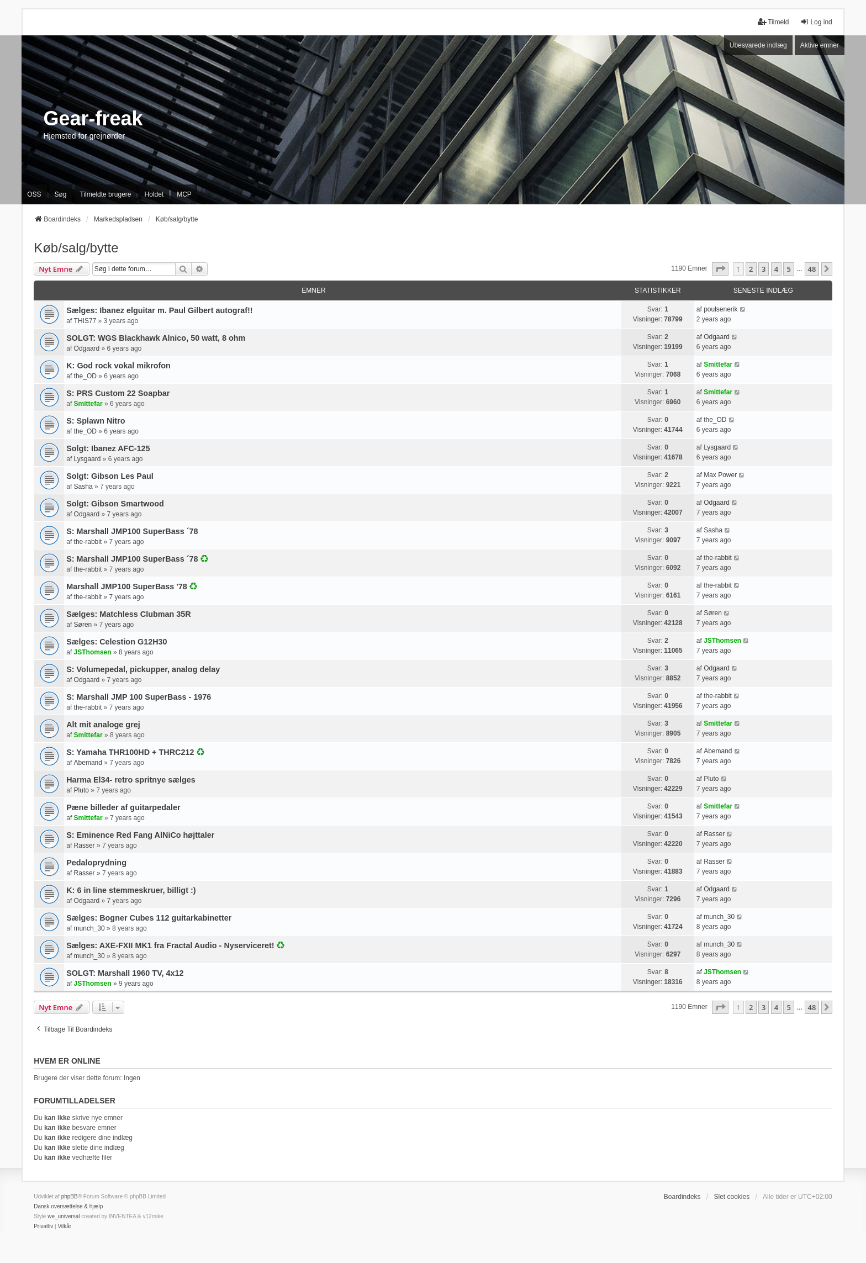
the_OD (85, 376)
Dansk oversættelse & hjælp (68, 1206)
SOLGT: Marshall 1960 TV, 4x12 (124, 973)
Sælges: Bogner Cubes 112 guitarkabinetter (148, 917)
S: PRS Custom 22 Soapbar (118, 393)
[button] (720, 269)
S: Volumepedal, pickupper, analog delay (143, 669)
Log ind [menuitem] (816, 22)
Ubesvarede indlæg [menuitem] (758, 45)
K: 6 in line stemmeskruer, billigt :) (131, 890)
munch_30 (89, 928)
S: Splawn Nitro (95, 420)
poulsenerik (720, 309)
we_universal (63, 1216)
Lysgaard (87, 459)
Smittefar (718, 364)
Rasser (84, 845)
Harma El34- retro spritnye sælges (131, 779)
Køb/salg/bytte (76, 247)
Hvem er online (67, 1060)
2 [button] (751, 269)
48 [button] (812, 269)
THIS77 (85, 321)
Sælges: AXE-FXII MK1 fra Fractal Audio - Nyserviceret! (170, 945)
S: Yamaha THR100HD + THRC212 (130, 752)
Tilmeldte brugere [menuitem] (105, 194)
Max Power (720, 475)
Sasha (83, 486)
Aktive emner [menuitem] (819, 45)
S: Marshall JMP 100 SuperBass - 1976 (138, 697)
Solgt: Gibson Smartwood (115, 503)
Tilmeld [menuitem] (773, 22)
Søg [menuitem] (61, 194)
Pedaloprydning (96, 862)
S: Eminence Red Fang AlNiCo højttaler (140, 835)
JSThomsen (93, 652)
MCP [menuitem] (184, 194)
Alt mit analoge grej (103, 724)
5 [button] (788, 269)
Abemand (88, 763)
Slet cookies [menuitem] (731, 1197)
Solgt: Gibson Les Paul (110, 476)
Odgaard (87, 348)
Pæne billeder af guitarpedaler (123, 807)
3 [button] (763, 269)
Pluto (81, 790)
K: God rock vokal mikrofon (118, 365)
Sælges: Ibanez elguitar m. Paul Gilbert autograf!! (159, 310)
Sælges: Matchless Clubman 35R (128, 614)
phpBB (69, 1196)
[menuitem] (43, 1227)
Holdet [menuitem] (153, 194)
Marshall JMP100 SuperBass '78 (126, 586)
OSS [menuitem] (34, 194)
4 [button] (776, 269)
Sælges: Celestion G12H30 (116, 641)
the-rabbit (88, 542)
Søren (83, 624)
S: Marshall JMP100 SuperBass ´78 (132, 531)
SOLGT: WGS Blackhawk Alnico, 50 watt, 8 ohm (155, 338)
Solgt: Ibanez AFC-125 (108, 448)
